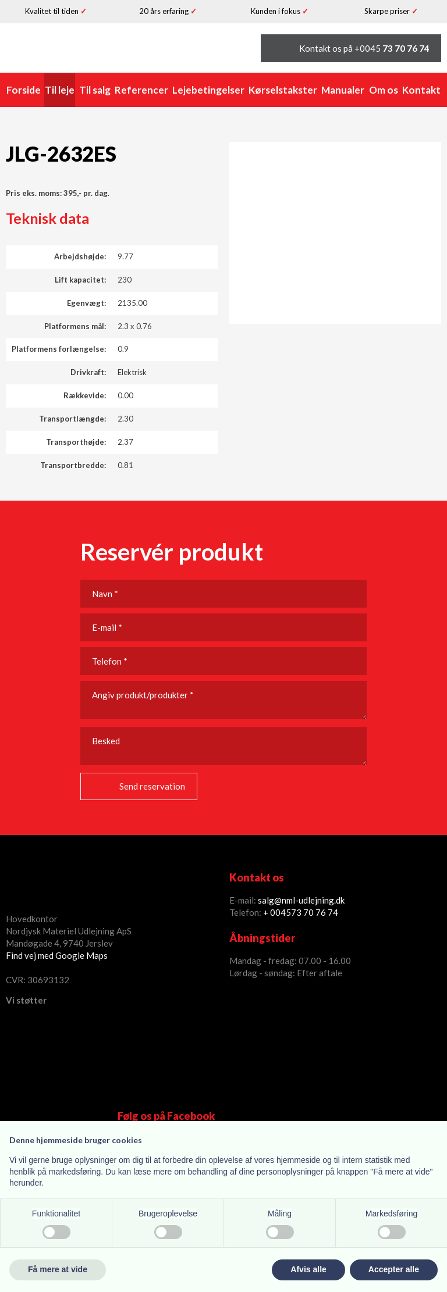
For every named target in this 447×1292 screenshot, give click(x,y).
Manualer (342, 90)
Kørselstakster (283, 90)
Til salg (95, 90)
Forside (23, 90)
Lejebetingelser (208, 90)
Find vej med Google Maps (57, 955)
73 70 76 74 (314, 912)
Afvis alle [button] (308, 1269)
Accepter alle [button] (393, 1269)
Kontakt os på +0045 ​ (364, 48)
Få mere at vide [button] (57, 1269)
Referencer (141, 90)
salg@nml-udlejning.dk (301, 900)
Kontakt (421, 90)
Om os (383, 90)
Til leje (59, 90)
